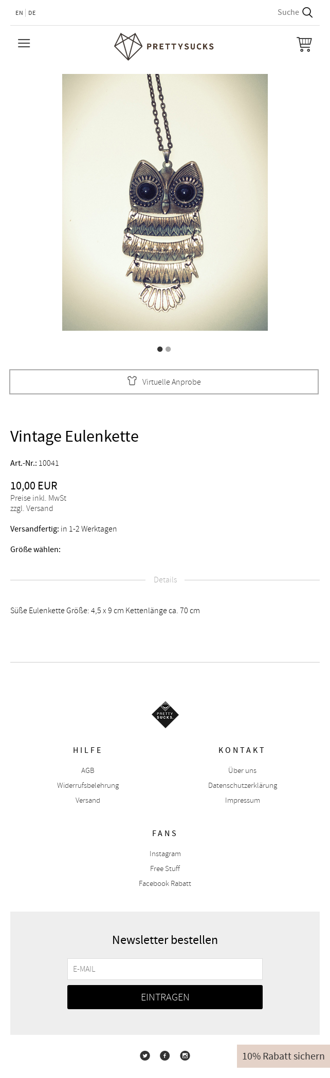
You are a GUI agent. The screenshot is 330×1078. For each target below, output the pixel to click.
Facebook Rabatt (165, 883)
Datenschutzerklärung (242, 785)
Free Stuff (165, 869)
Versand (88, 800)
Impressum (242, 800)
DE (32, 13)
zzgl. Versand (31, 508)
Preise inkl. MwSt (38, 498)
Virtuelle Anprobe (164, 381)
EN (19, 13)
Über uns (242, 771)
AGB (88, 771)
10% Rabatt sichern (283, 1056)
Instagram (165, 854)
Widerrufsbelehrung (88, 785)
